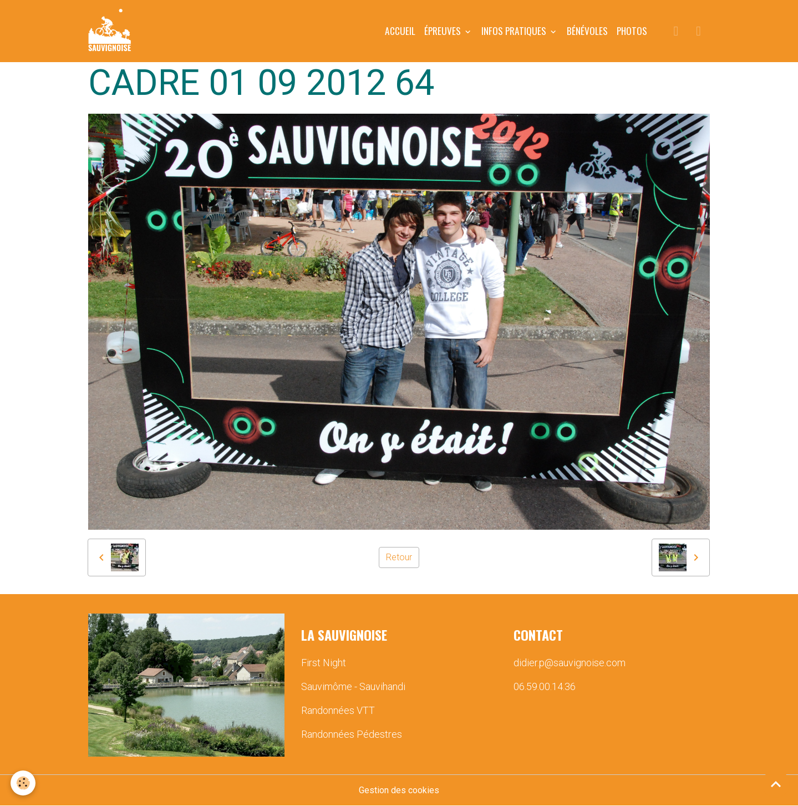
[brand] (111, 31)
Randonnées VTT (338, 710)
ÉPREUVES (443, 30)
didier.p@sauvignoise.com (570, 662)
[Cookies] (23, 782)
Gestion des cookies (399, 790)
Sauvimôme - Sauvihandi (353, 686)
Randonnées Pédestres (351, 734)
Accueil (400, 30)
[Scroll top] (776, 784)
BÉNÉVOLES (587, 30)
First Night (323, 662)
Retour (399, 557)
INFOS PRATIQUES (514, 30)
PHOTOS (632, 30)
